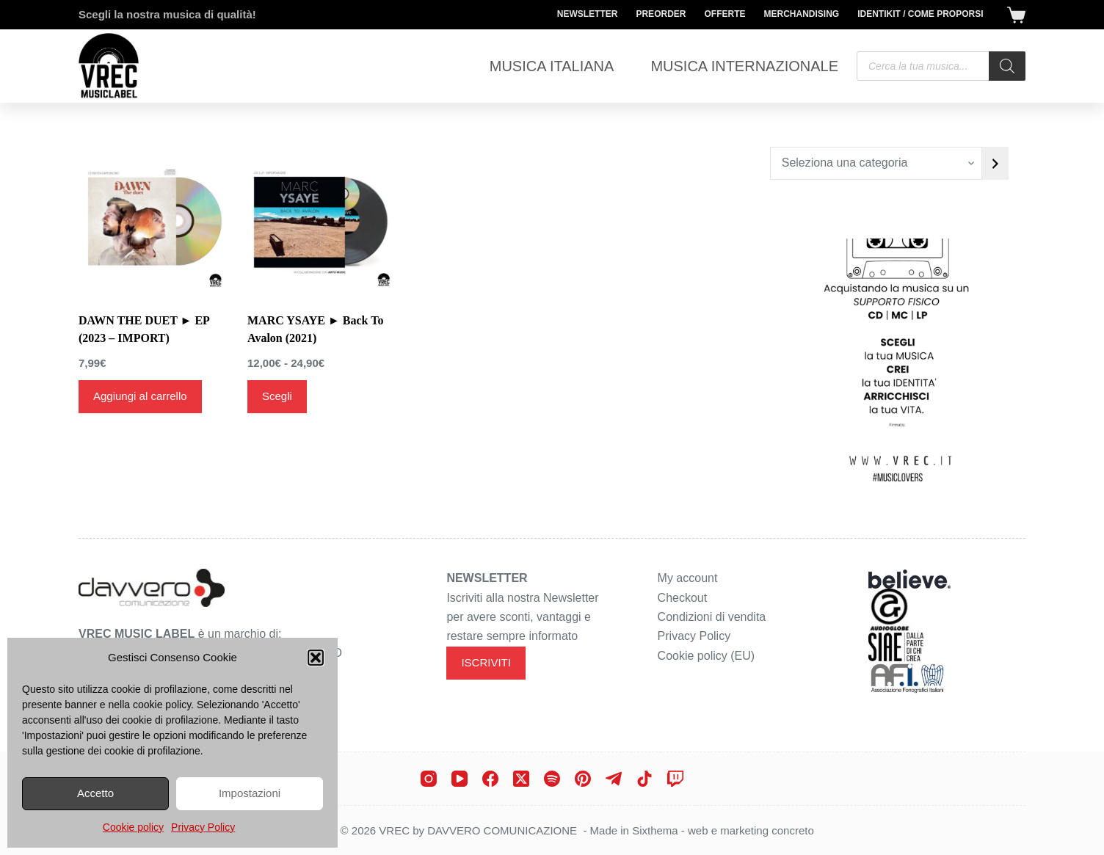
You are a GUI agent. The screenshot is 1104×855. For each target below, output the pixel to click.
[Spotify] (552, 779)
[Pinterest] (583, 779)
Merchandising (801, 14)
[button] (315, 657)
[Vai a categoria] (995, 163)
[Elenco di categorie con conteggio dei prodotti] (876, 163)
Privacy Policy (203, 827)
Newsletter (587, 14)
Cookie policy (133, 827)
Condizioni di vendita (712, 617)
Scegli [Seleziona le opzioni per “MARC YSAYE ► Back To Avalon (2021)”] (277, 396)
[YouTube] (459, 779)
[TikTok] (644, 779)
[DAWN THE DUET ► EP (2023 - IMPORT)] (152, 220)
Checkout (683, 598)
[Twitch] (675, 779)
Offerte (724, 14)
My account (688, 578)
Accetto (95, 793)
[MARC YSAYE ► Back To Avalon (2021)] (320, 220)
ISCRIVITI (486, 662)
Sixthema (655, 830)
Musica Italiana (552, 66)
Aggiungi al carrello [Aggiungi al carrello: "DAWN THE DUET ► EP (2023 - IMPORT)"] (140, 396)
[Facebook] (490, 779)
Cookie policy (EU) (706, 656)
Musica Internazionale (744, 66)
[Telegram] (614, 779)
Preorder (661, 14)
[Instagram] (429, 779)
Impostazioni (249, 793)
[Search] (1007, 66)
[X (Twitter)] (521, 779)
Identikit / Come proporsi (920, 14)
